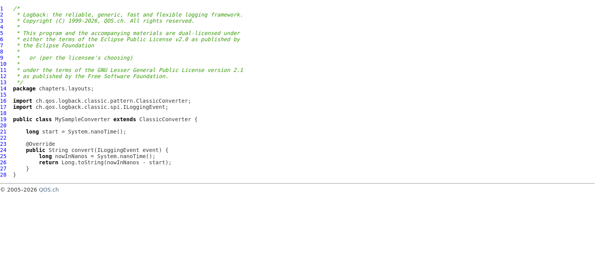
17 (3, 107)
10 (3, 64)
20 (3, 125)
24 (3, 150)
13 (3, 82)
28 (3, 175)
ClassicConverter (165, 119)
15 (3, 95)
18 (3, 113)
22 (3, 138)
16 (3, 101)
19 (3, 119)
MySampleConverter (82, 119)
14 (3, 88)
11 (3, 70)
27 (3, 168)
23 (3, 144)
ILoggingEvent (118, 150)
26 (3, 162)
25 (3, 156)
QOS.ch (49, 190)
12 (3, 76)
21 (3, 131)
